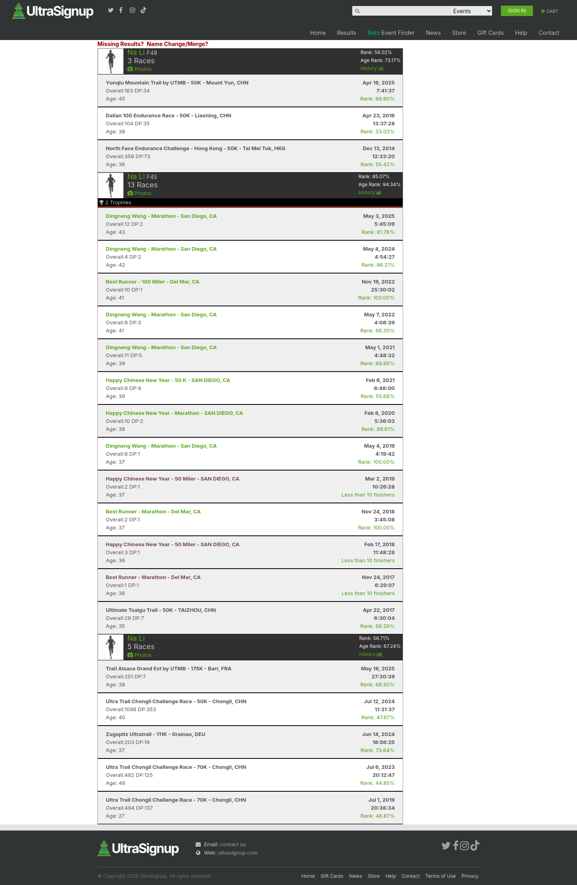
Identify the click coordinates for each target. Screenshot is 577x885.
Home (318, 32)
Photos (139, 69)
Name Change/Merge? (177, 43)
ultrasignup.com (238, 852)
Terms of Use (441, 876)
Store (459, 32)
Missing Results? (120, 43)
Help (521, 32)
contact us (233, 844)
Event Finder (391, 32)
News (433, 32)
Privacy (470, 876)
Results (346, 32)
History (372, 68)
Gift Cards (490, 32)
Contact (549, 32)
